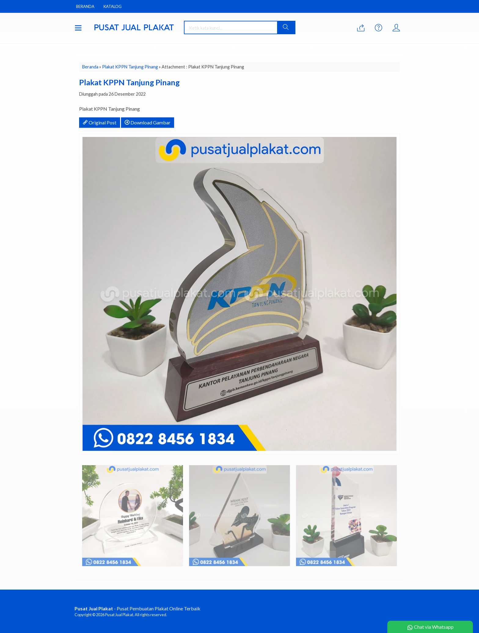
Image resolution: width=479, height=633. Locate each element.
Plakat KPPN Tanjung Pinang (130, 66)
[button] (286, 27)
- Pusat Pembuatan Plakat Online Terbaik (137, 608)
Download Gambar (147, 122)
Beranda (85, 6)
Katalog (113, 6)
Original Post (99, 122)
